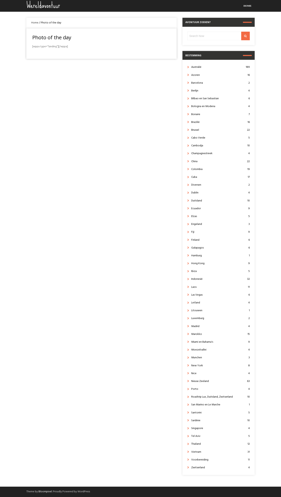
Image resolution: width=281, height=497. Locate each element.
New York (220, 365)
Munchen (220, 357)
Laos (220, 287)
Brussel (220, 130)
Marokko (220, 334)
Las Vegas (220, 295)
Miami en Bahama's (220, 342)
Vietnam (220, 452)
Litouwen (220, 310)
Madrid (220, 326)
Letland (220, 302)
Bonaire (220, 114)
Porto (220, 389)
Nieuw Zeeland (220, 381)
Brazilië (220, 122)
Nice (220, 373)
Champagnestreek (220, 153)
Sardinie (220, 420)
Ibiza (220, 271)
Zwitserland (220, 467)
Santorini (220, 412)
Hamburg (220, 255)
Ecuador (220, 208)
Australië (220, 67)
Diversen (220, 185)
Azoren (220, 75)
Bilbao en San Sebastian (220, 98)
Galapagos (220, 248)
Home (248, 5)
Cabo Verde (220, 138)
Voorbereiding (220, 460)
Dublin (220, 192)
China (220, 161)
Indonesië (220, 279)
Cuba (220, 177)
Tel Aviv (220, 436)
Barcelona (220, 83)
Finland (220, 240)
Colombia (220, 169)
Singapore (220, 428)
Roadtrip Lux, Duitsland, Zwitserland (220, 397)
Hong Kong (220, 263)
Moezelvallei (220, 350)
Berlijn (220, 90)
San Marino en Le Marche (220, 404)
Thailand (220, 444)
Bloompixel (45, 491)
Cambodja (220, 145)
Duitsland (220, 200)
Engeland (220, 224)
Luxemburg (220, 318)
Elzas (220, 216)
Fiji (220, 232)
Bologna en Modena (220, 106)
